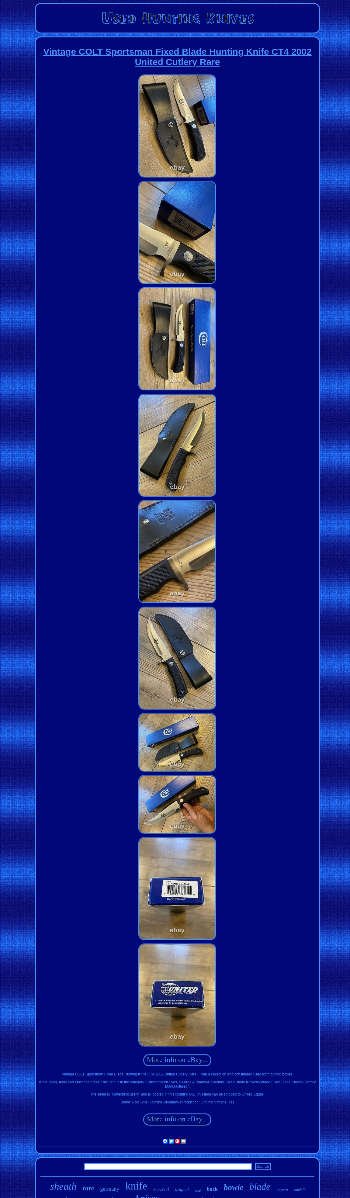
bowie (234, 1187)
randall (299, 1190)
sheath (63, 1186)
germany (109, 1189)
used (198, 1190)
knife (136, 1186)
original (182, 1189)
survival (161, 1189)
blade (259, 1186)
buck (212, 1189)
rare (88, 1188)
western (282, 1190)
